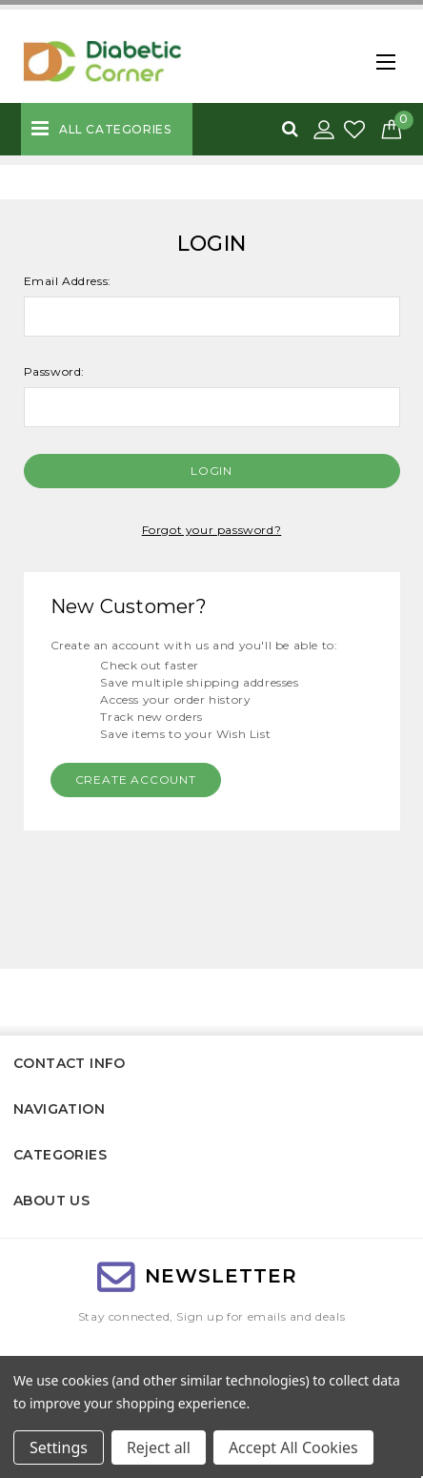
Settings (59, 1447)
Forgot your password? (212, 530)
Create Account (135, 779)
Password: (54, 371)
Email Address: (67, 281)
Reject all (159, 1447)
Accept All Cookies (293, 1447)
